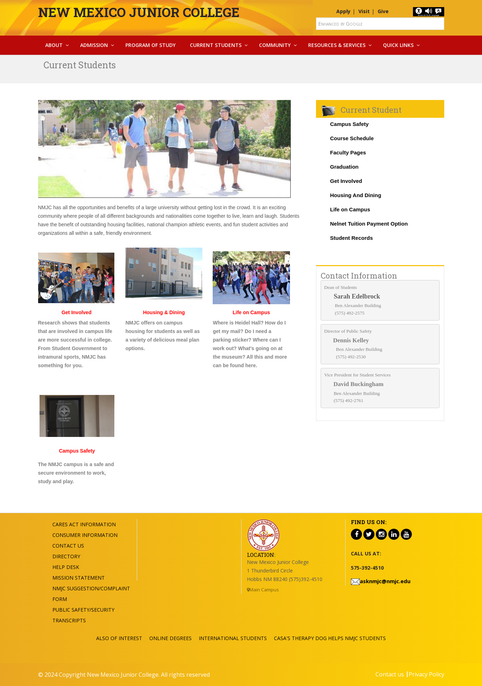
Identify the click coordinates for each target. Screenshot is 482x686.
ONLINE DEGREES (170, 638)
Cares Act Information (84, 524)
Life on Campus (350, 209)
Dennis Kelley (351, 340)
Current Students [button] (216, 45)
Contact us (389, 674)
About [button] (54, 45)
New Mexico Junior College (138, 12)
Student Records (351, 238)
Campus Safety (349, 124)
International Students (233, 638)
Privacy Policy (426, 674)
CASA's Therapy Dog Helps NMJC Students (330, 638)
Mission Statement (78, 577)
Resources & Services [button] (337, 45)
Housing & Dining (164, 312)
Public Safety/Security (83, 609)
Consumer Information (85, 535)
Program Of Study (150, 45)
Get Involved (77, 312)
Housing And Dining (356, 195)
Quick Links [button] (398, 45)
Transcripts (69, 620)
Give (383, 11)
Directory (66, 556)
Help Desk (65, 567)
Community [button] (275, 45)
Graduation (344, 167)
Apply (343, 11)
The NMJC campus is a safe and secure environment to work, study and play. (76, 472)
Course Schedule (352, 138)
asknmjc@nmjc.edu (385, 581)
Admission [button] (94, 45)
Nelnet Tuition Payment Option (369, 224)
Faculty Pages (348, 152)
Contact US (68, 545)
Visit (364, 11)
